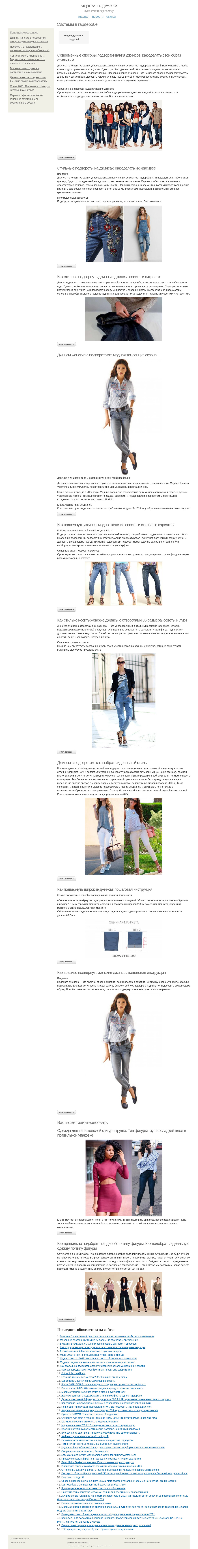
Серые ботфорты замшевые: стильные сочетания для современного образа (26, 99)
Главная (83, 16)
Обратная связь (130, 1538)
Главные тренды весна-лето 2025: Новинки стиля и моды (94, 1377)
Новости (97, 16)
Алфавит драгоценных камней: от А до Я (85, 1436)
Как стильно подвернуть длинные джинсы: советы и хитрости (108, 276)
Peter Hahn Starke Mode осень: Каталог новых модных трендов (97, 1462)
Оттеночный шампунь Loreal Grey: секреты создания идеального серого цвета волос (110, 1469)
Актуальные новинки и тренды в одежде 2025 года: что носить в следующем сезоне (109, 1410)
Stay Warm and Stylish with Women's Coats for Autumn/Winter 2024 (98, 1455)
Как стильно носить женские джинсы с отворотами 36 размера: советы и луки (122, 620)
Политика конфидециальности (78, 1542)
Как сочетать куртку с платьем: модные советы (88, 1380)
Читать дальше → (66, 157)
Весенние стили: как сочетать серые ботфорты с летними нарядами (100, 1429)
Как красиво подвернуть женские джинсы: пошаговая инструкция (111, 972)
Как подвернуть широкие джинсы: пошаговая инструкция (104, 889)
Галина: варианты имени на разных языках (86, 1503)
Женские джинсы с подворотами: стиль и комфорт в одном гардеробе (101, 1395)
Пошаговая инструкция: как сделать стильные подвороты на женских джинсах (106, 1406)
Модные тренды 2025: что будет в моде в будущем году (93, 1392)
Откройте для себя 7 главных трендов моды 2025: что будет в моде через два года (109, 1418)
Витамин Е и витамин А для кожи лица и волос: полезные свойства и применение (107, 1336)
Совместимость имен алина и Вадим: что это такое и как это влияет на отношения (27, 59)
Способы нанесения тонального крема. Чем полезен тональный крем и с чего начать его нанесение (118, 1481)
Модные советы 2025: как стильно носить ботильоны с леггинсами (98, 1358)
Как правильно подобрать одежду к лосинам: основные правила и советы (102, 1366)
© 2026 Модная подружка (20, 1538)
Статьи (111, 16)
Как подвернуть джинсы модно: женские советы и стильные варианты (115, 524)
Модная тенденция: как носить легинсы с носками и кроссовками (97, 1362)
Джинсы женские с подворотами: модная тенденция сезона (107, 355)
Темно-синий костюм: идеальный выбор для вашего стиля (95, 1444)
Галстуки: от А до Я (72, 1477)
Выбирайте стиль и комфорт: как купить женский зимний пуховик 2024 (101, 1466)
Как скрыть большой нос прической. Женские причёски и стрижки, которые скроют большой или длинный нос (124, 1473)
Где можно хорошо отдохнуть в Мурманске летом (89, 1421)
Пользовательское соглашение (86, 1538)
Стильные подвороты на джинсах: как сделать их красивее (106, 168)
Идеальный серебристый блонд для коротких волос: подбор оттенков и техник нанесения (113, 1447)
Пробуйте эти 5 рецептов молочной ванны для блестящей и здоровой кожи (104, 1492)
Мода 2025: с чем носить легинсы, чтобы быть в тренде (92, 1355)
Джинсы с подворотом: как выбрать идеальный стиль (101, 762)
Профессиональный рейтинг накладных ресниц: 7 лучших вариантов (101, 1458)
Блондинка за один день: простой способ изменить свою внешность (100, 1432)
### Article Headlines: (73, 1373)
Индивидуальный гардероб (73, 37)
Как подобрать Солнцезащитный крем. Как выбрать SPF (93, 1484)
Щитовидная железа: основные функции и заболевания (93, 1488)
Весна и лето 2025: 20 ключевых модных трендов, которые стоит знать (102, 1388)
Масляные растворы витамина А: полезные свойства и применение (99, 1340)
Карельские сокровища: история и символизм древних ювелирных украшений (106, 1525)
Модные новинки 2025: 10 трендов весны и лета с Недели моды (98, 1425)
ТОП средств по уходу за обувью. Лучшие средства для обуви (97, 1529)
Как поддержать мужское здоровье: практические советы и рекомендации (102, 1347)
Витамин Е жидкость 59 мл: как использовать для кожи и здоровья (98, 1343)
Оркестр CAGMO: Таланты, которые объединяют (89, 1414)
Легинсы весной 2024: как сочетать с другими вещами (91, 1351)
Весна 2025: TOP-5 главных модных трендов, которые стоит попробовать (103, 1384)
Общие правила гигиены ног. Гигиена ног (84, 1451)
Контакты (70, 1538)
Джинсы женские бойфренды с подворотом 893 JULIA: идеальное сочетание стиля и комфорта (116, 1399)
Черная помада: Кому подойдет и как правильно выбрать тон (96, 1369)
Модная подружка (99, 6)
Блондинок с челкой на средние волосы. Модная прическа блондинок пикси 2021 (108, 1514)
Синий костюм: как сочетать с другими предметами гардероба (97, 1440)
